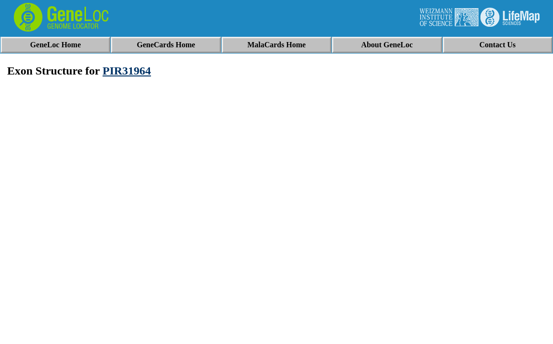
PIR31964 (127, 70)
